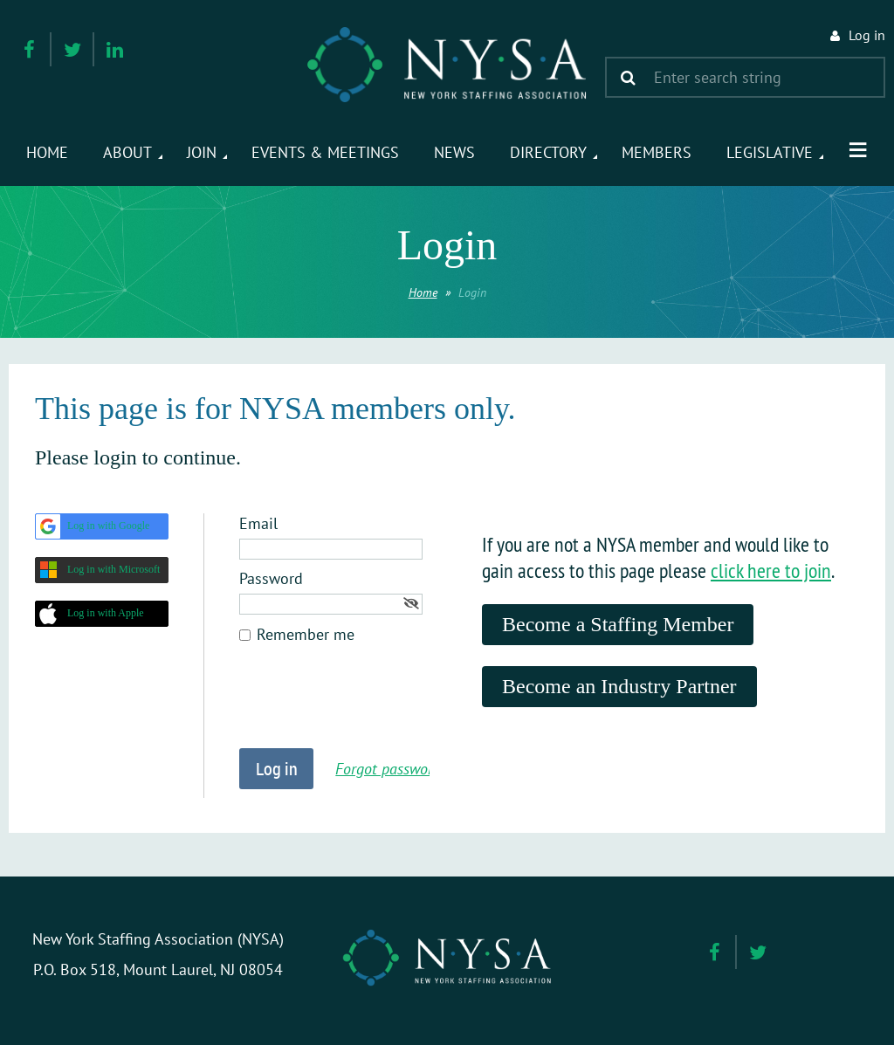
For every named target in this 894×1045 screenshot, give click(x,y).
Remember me (305, 634)
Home (423, 292)
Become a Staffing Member (617, 624)
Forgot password (388, 769)
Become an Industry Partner (619, 686)
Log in (867, 35)
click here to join (771, 570)
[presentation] (372, 705)
